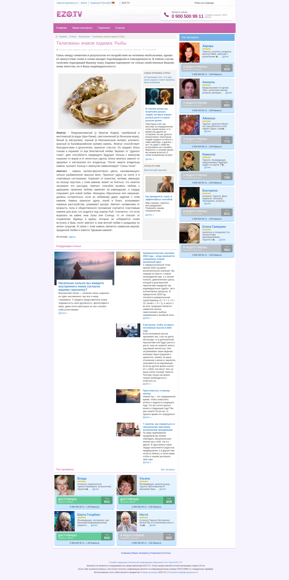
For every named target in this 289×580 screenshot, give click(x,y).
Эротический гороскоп (155, 170)
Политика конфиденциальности (183, 572)
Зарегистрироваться (67, 3)
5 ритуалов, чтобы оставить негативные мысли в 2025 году (158, 328)
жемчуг (62, 49)
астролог (98, 49)
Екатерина (209, 190)
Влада (82, 478)
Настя (144, 514)
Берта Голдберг (88, 514)
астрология (117, 49)
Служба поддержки (118, 562)
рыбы (83, 49)
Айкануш (208, 118)
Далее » (149, 159)
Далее (95, 489)
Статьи (120, 27)
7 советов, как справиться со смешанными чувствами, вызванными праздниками (159, 427)
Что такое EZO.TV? (173, 562)
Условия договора (148, 572)
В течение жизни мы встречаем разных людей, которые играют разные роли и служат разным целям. (158, 114)
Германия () (102, 3)
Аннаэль (208, 82)
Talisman (137, 49)
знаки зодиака (73, 49)
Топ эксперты (190, 37)
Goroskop (127, 49)
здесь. (72, 236)
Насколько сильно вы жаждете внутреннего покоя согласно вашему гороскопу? (81, 286)
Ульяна (145, 478)
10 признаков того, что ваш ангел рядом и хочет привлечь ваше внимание (159, 80)
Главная (61, 27)
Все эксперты (168, 469)
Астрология (84, 36)
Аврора (207, 46)
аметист (107, 49)
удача (90, 49)
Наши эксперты (82, 27)
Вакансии (158, 562)
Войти (84, 3)
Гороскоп (104, 27)
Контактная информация (140, 562)
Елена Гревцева (214, 226)
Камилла (208, 154)
